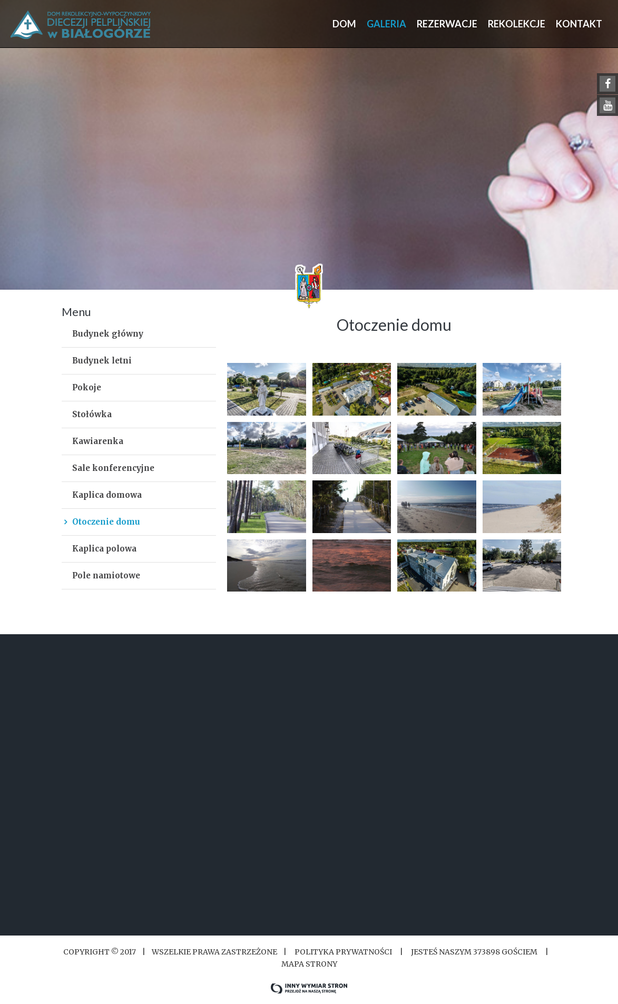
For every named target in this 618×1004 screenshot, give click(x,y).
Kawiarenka (97, 441)
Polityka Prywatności (343, 952)
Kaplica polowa (104, 549)
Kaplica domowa (107, 495)
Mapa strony (309, 964)
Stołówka (92, 414)
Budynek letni (102, 361)
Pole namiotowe (106, 575)
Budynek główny (107, 334)
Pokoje (86, 387)
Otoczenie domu (106, 522)
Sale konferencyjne (113, 468)
